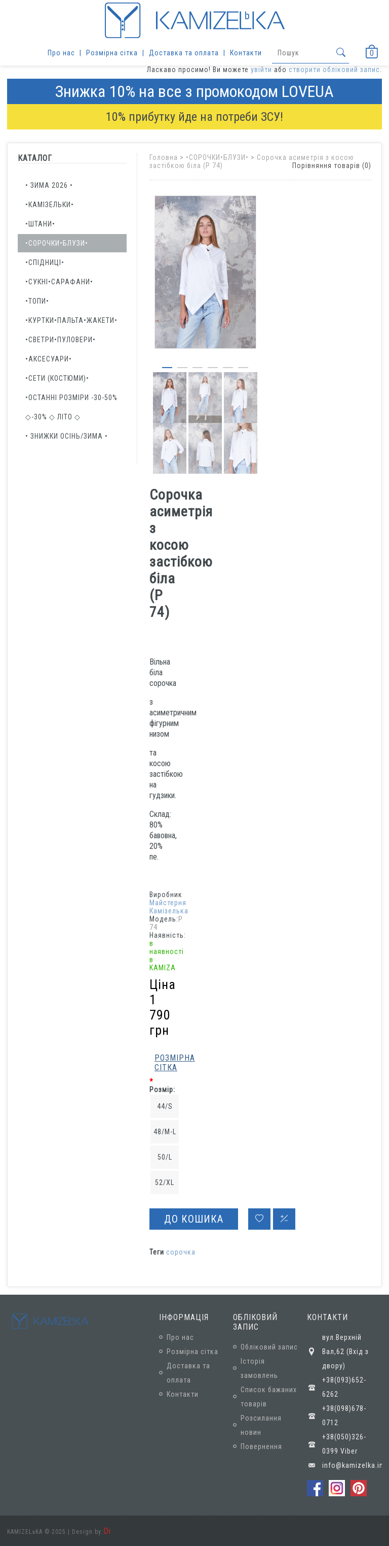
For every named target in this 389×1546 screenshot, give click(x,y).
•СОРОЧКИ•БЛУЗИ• (56, 243)
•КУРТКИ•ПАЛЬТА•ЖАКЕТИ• (71, 320)
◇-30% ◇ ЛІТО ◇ (53, 417)
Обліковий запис (269, 1347)
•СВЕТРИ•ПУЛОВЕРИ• (60, 340)
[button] (167, 365)
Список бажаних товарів (269, 1397)
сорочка (181, 1252)
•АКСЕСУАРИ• (48, 359)
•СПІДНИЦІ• (44, 262)
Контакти (246, 53)
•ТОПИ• (37, 301)
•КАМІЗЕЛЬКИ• (49, 205)
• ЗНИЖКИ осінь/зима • (66, 436)
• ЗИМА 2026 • (49, 185)
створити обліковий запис (334, 69)
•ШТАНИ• (40, 224)
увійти (261, 69)
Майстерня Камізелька (168, 907)
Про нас (61, 53)
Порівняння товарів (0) (331, 165)
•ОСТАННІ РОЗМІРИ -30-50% (71, 397)
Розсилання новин (261, 1425)
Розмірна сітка (112, 53)
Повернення (261, 1446)
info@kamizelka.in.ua (352, 1465)
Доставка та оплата (184, 53)
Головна (163, 157)
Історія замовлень (259, 1368)
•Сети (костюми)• (57, 378)
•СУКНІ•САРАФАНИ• (59, 282)
